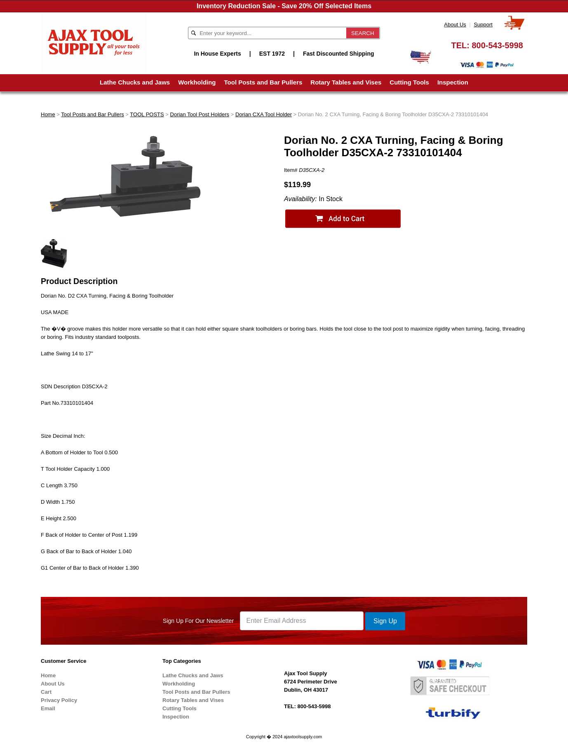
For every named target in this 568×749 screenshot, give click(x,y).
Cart (46, 692)
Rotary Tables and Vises (345, 82)
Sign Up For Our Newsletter (198, 621)
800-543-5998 (497, 45)
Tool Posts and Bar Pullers (263, 82)
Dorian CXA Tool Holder (263, 114)
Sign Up (385, 621)
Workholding (197, 82)
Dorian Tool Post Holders (200, 114)
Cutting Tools (409, 82)
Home (48, 114)
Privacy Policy (59, 700)
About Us (455, 24)
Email (48, 708)
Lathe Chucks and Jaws (135, 82)
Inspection (452, 82)
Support (483, 24)
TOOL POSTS (147, 114)
